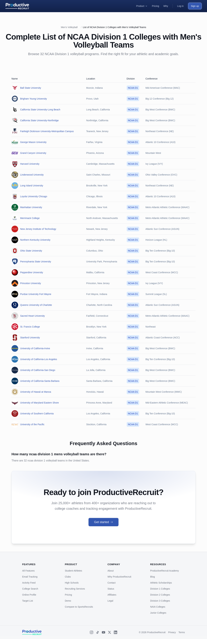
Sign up (195, 6)
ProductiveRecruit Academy (164, 570)
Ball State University (30, 88)
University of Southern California (37, 413)
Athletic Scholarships (161, 582)
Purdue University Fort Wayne (35, 294)
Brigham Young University (33, 98)
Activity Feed (29, 582)
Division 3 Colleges (160, 600)
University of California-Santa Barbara (39, 381)
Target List (27, 600)
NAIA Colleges (157, 606)
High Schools (72, 582)
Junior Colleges (158, 612)
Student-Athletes (73, 570)
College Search (30, 588)
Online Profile (29, 594)
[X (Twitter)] (109, 632)
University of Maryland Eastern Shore (39, 402)
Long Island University (31, 185)
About (111, 570)
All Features (28, 570)
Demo (68, 600)
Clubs (68, 576)
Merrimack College (30, 218)
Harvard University (29, 164)
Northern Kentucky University (35, 239)
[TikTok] (97, 632)
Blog (152, 576)
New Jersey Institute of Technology (38, 229)
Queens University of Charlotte (36, 305)
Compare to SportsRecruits (79, 606)
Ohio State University (31, 250)
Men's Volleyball (69, 27)
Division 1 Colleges (160, 588)
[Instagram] (91, 632)
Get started (103, 522)
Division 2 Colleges (160, 594)
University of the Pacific (32, 424)
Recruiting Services (75, 588)
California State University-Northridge (39, 120)
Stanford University (30, 337)
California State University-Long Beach (40, 109)
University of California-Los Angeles (38, 359)
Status (111, 588)
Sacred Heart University (32, 315)
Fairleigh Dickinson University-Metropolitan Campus (47, 131)
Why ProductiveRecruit (119, 576)
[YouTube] (103, 632)
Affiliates (112, 594)
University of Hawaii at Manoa (35, 391)
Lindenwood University (32, 174)
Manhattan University (31, 207)
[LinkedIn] (115, 632)
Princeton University (30, 283)
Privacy (172, 632)
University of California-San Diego (37, 370)
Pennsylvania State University (35, 261)
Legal (110, 600)
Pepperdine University (31, 272)
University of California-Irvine (35, 348)
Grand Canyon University (33, 153)
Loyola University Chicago (33, 196)
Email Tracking (30, 576)
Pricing (68, 594)
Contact (112, 582)
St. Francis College (30, 326)
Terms (181, 632)
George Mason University (33, 142)
